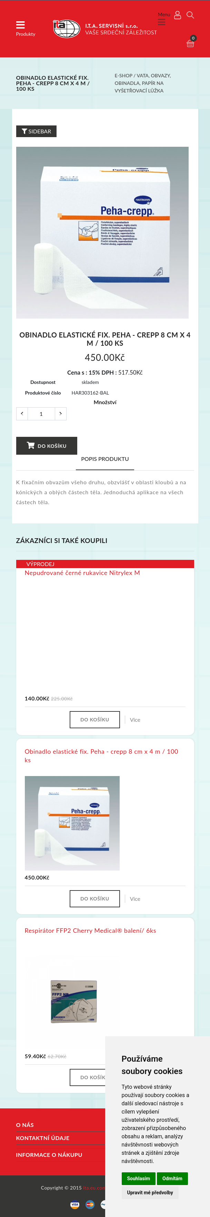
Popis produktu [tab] (105, 457)
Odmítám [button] (172, 1178)
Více (135, 719)
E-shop (123, 75)
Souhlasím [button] (138, 1178)
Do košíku (47, 444)
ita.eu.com (94, 1187)
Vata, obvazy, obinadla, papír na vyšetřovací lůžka (143, 83)
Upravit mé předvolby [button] (150, 1192)
